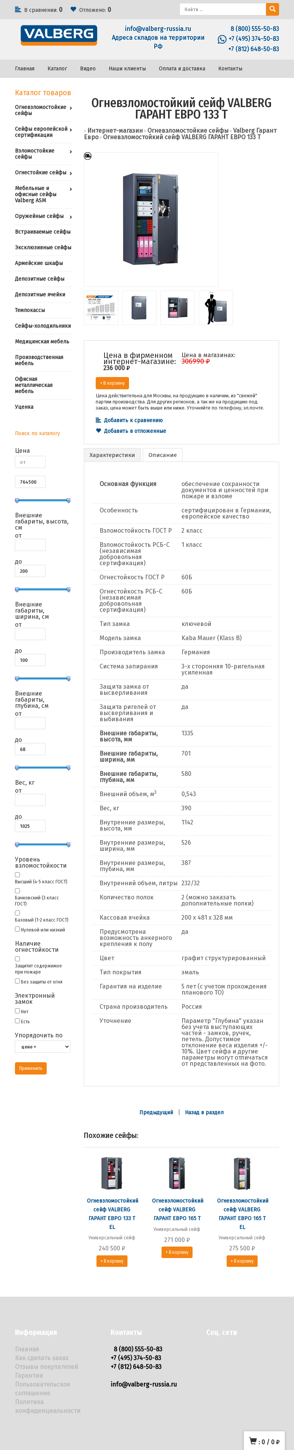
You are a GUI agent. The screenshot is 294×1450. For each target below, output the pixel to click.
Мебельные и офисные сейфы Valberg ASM (35, 194)
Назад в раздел (204, 1112)
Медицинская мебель (42, 341)
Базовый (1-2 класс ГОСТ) (42, 920)
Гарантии (29, 1375)
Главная (24, 68)
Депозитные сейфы (39, 279)
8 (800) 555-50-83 (254, 29)
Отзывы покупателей (46, 1366)
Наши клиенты (127, 68)
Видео (88, 68)
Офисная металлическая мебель (33, 385)
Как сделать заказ (42, 1358)
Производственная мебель (39, 360)
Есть (25, 1021)
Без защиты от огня (41, 982)
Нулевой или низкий (43, 930)
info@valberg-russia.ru (158, 29)
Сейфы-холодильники (43, 326)
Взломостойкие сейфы (34, 154)
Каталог (57, 68)
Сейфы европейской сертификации (41, 132)
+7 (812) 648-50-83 (253, 49)
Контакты (230, 68)
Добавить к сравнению (129, 420)
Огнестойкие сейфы (40, 172)
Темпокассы (30, 310)
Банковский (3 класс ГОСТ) (37, 901)
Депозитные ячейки (40, 294)
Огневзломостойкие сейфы (40, 110)
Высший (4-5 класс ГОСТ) (41, 881)
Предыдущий (156, 1112)
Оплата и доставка (182, 68)
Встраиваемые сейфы (42, 232)
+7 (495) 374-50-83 (254, 38)
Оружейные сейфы (39, 216)
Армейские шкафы (39, 263)
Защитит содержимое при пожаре (38, 969)
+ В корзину (112, 383)
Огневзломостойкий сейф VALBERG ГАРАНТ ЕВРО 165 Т (177, 1210)
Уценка (24, 407)
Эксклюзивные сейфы (43, 247)
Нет (24, 1011)
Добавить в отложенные (131, 431)
